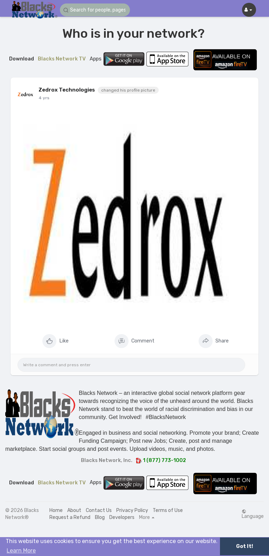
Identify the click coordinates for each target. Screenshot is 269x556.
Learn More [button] (21, 550)
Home (56, 510)
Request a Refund (69, 517)
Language (253, 514)
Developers (121, 517)
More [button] (146, 517)
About (74, 510)
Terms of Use (168, 510)
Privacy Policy (132, 510)
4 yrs (44, 97)
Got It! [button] (244, 546)
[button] (94, 9)
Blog (100, 517)
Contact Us (99, 510)
